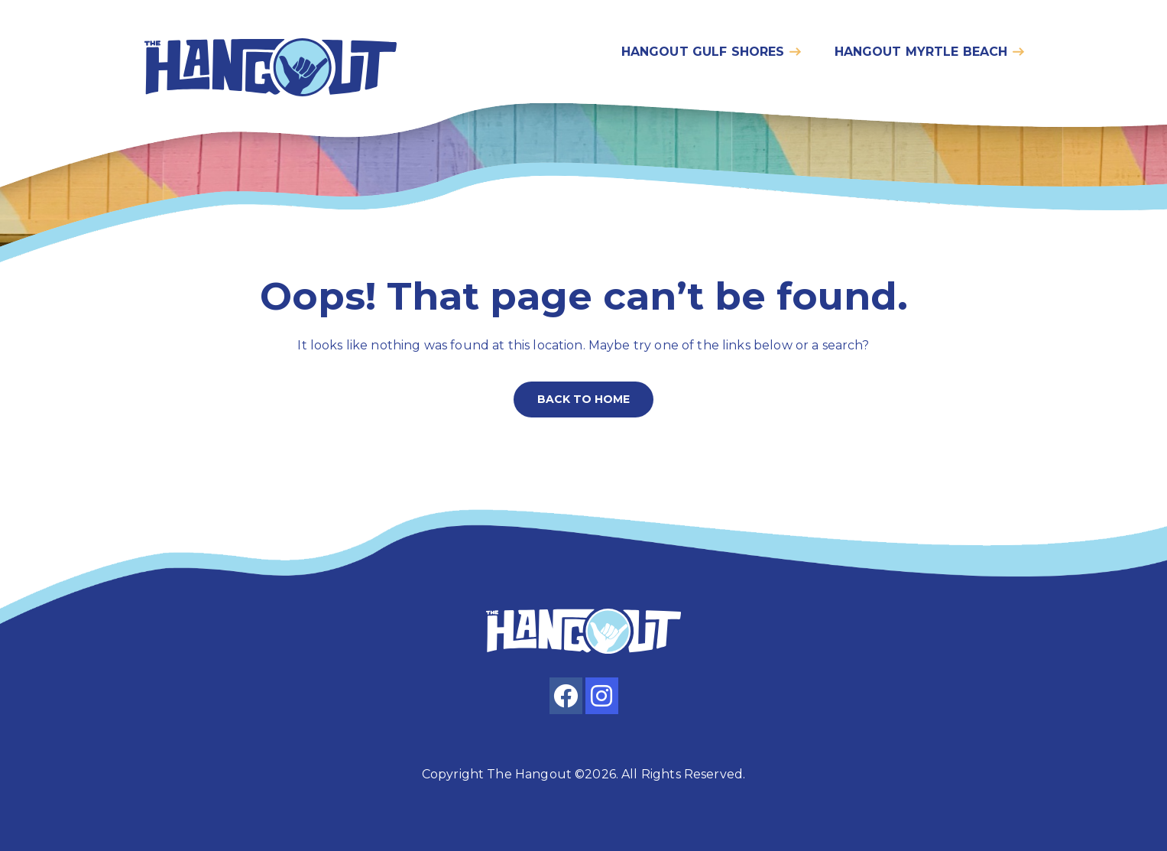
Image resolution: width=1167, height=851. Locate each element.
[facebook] (565, 695)
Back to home (583, 399)
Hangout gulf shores (703, 51)
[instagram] (601, 695)
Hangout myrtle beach (921, 51)
